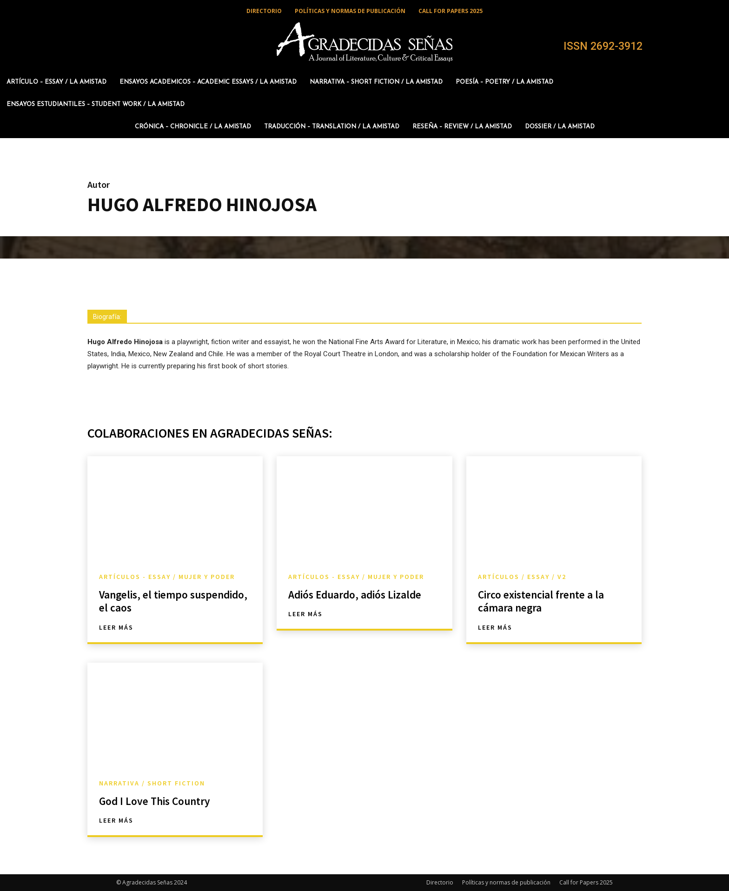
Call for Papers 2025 (586, 882)
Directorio (439, 882)
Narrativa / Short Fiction (152, 783)
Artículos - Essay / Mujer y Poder (167, 576)
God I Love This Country (156, 801)
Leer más (116, 627)
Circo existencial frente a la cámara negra (543, 601)
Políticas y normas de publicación (506, 882)
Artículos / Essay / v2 (522, 576)
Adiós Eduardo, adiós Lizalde (357, 594)
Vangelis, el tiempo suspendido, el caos (147, 601)
